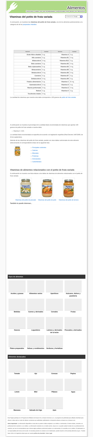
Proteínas (35, 156)
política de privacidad (39, 433)
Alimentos (76, 8)
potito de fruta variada (69, 97)
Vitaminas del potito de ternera (69, 200)
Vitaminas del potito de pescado (25, 200)
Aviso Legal (49, 433)
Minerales (35, 153)
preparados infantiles (29, 24)
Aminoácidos (36, 159)
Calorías (35, 150)
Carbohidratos (36, 162)
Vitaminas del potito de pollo (47, 200)
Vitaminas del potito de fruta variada (31, 16)
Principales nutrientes (39, 147)
